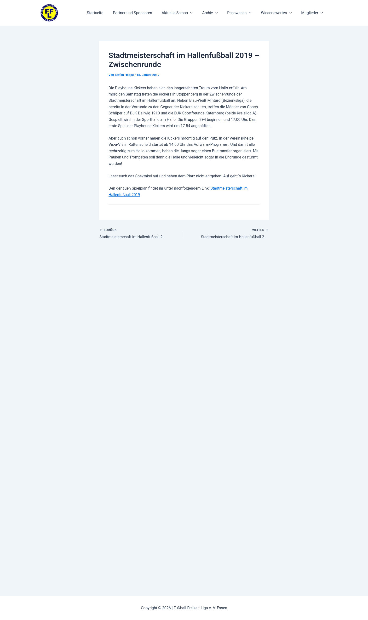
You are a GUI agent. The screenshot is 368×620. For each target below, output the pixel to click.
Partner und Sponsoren (143, 13)
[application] (198, 13)
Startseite (107, 13)
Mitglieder (313, 13)
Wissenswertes (279, 13)
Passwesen (244, 13)
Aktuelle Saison (185, 13)
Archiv (216, 13)
